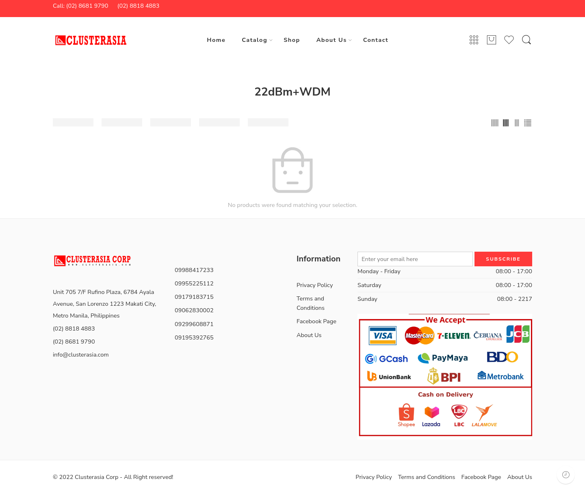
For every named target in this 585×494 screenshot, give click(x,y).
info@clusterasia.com (81, 354)
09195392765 (194, 337)
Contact (375, 40)
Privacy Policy (315, 285)
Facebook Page (316, 321)
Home (216, 40)
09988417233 (194, 270)
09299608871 (194, 324)
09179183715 (194, 297)
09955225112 (194, 283)
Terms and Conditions (311, 303)
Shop (292, 40)
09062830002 (194, 310)
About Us (331, 40)
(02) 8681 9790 (74, 341)
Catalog (254, 40)
